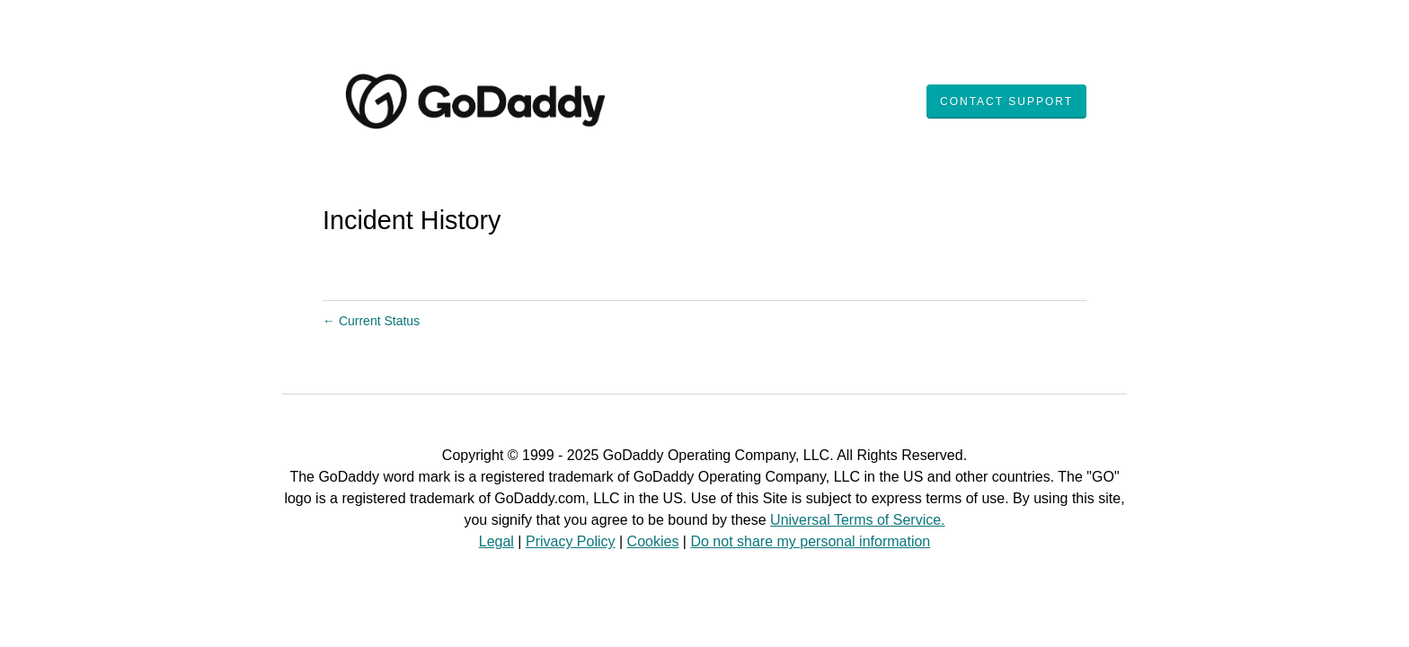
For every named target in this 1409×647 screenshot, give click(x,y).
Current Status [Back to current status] (371, 321)
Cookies (653, 541)
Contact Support (1006, 101)
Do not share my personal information (810, 541)
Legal (496, 541)
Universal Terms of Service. (857, 519)
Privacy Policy (571, 541)
